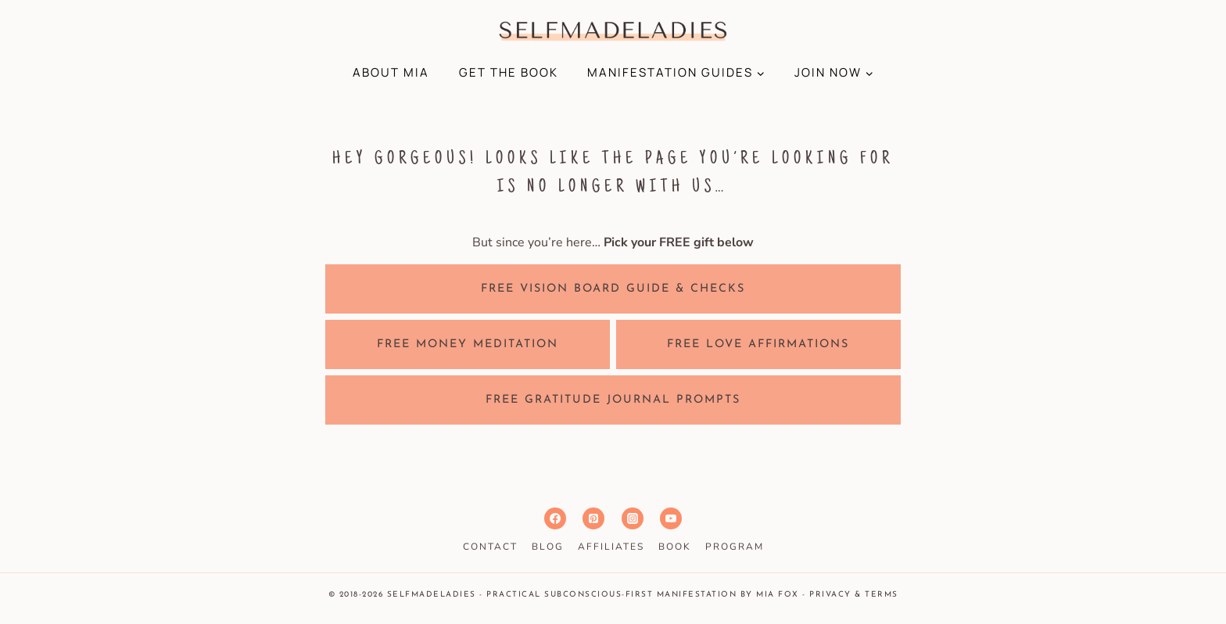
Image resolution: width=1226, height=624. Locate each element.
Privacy (830, 594)
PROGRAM (734, 546)
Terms (881, 594)
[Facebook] (555, 518)
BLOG (548, 546)
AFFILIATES (611, 546)
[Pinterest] (593, 518)
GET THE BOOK (508, 72)
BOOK (674, 546)
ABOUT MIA (391, 72)
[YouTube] (671, 518)
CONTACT (490, 546)
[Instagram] (632, 518)
